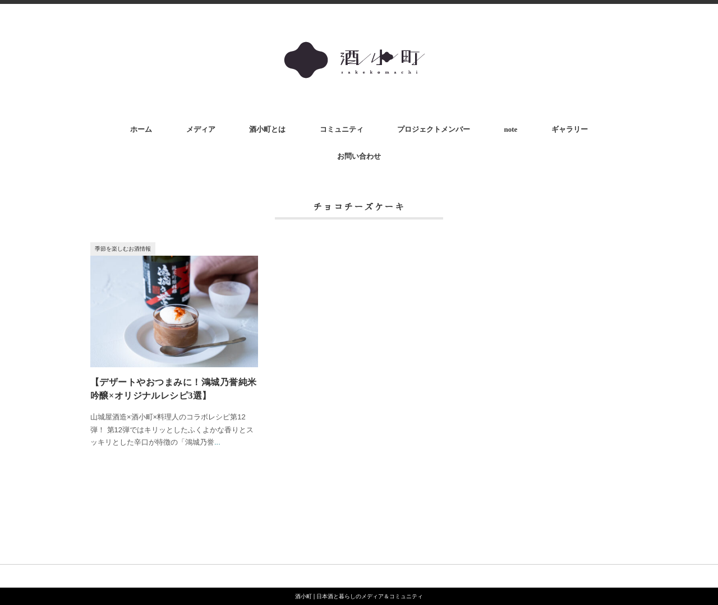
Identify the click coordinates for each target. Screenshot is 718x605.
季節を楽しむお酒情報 (123, 249)
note (510, 129)
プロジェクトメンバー (433, 129)
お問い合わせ (359, 156)
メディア (200, 129)
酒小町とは (267, 129)
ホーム (141, 129)
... (217, 442)
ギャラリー (569, 129)
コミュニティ (341, 129)
